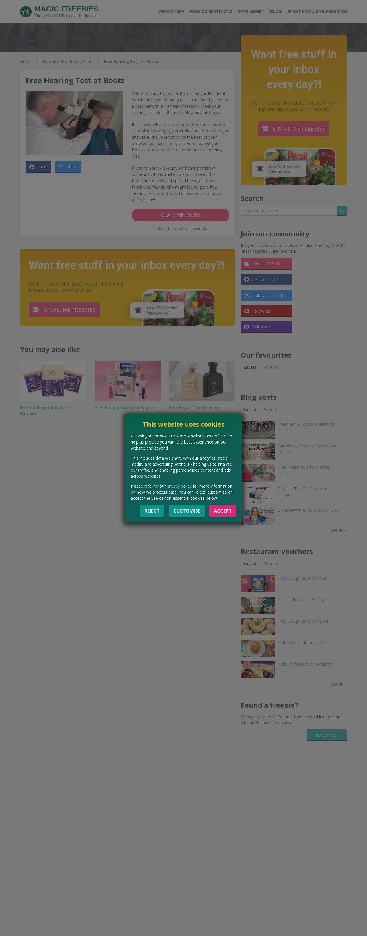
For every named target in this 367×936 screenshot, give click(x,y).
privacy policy (179, 486)
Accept (223, 511)
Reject (152, 511)
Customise (186, 511)
